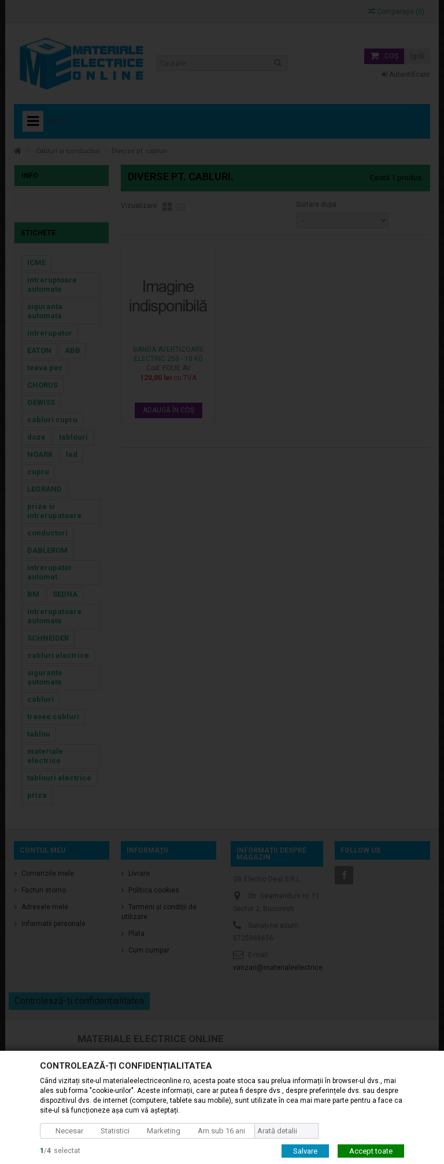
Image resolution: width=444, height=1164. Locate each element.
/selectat (60, 1150)
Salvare (305, 1150)
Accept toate (371, 1150)
